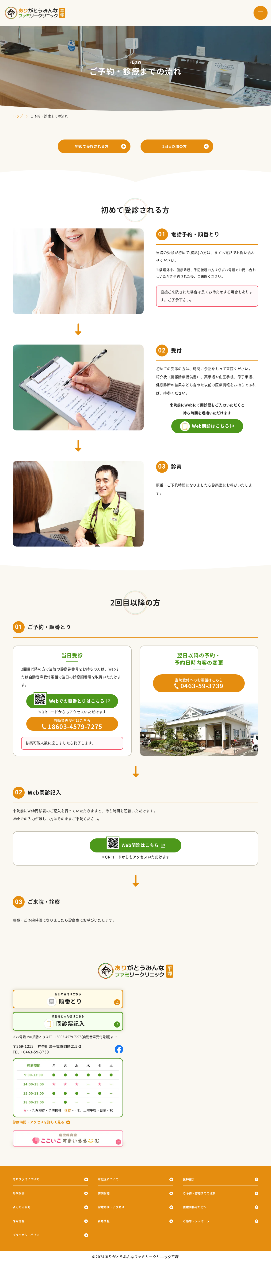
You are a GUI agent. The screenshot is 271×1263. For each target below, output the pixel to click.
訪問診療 (105, 1193)
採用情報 (20, 1221)
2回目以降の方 (174, 146)
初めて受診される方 (91, 146)
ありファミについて (29, 1179)
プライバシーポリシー (31, 1235)
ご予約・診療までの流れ (203, 1193)
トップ (18, 116)
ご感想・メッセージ (199, 1221)
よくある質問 (24, 1207)
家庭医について (111, 1179)
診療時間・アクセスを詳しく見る (40, 1122)
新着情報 (105, 1221)
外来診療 (20, 1193)
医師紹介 (190, 1179)
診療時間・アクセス (114, 1207)
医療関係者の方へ (198, 1207)
